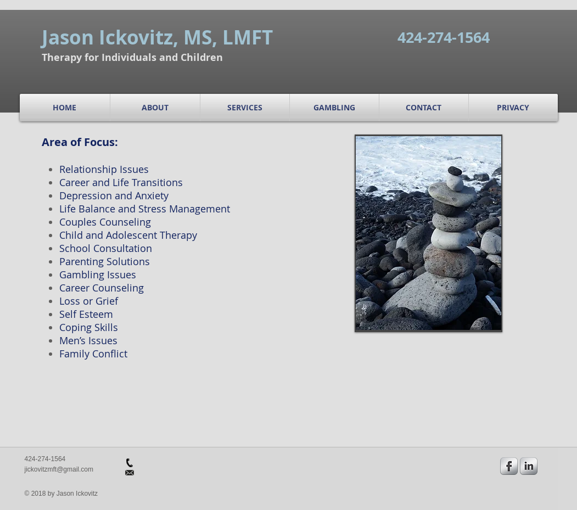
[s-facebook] (509, 466)
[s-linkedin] (528, 466)
